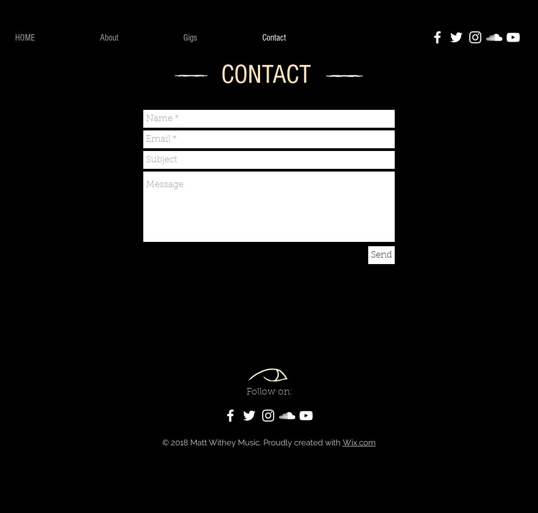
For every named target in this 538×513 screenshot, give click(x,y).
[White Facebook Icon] (437, 37)
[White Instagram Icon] (475, 37)
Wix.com (359, 443)
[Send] (381, 255)
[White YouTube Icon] (513, 37)
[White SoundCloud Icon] (494, 37)
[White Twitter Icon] (456, 37)
